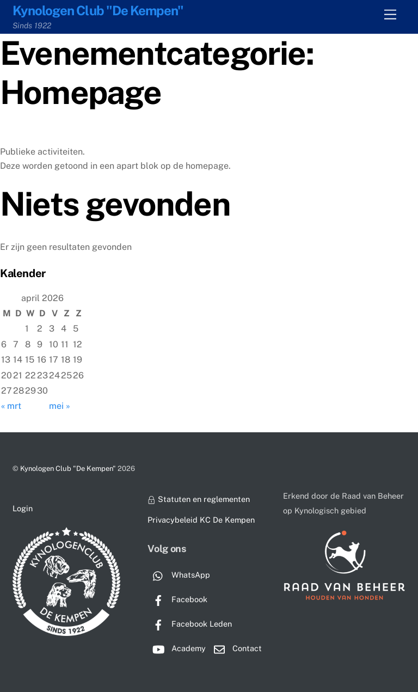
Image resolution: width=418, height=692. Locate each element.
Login (23, 508)
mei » (59, 406)
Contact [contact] (235, 648)
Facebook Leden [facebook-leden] (189, 623)
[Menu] (390, 15)
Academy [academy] (176, 648)
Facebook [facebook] (177, 599)
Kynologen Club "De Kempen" (68, 468)
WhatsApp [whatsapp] (178, 574)
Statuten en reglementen (198, 499)
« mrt (11, 406)
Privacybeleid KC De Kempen (201, 519)
